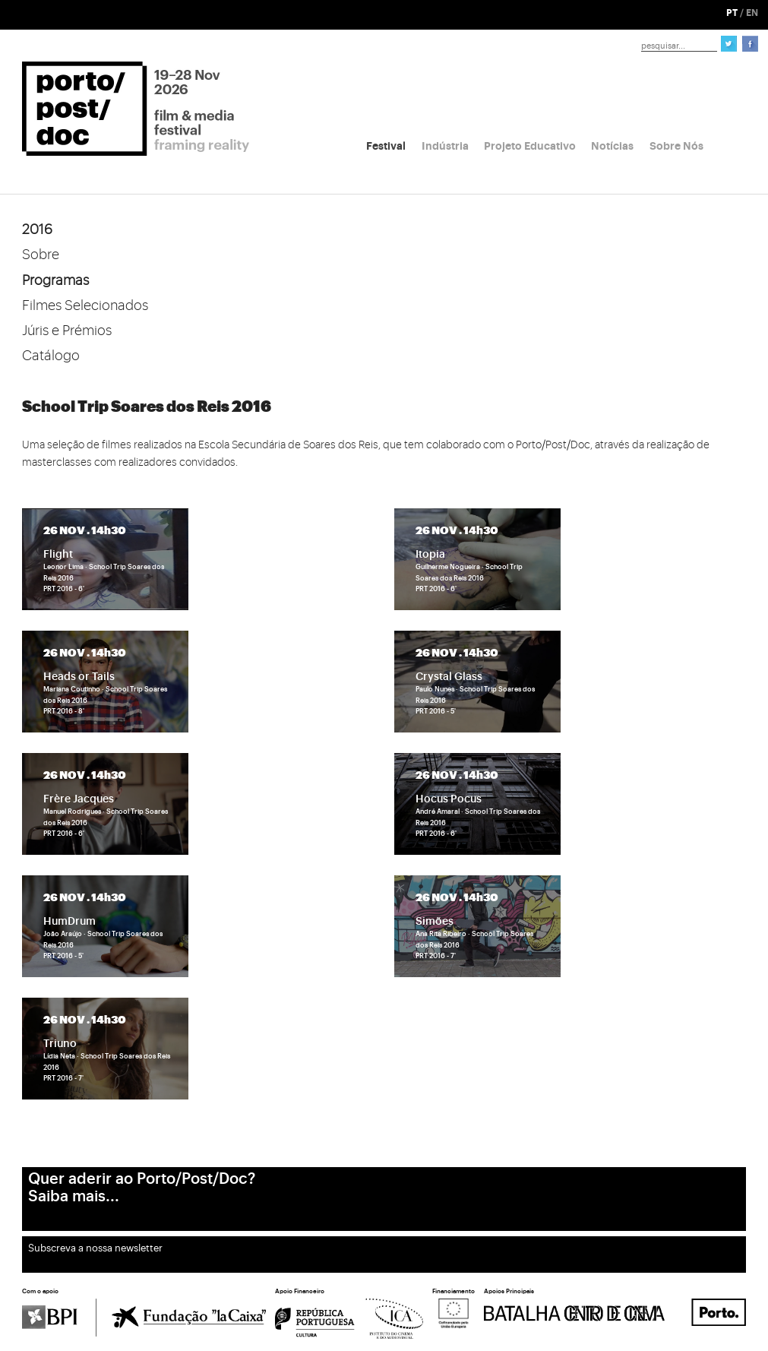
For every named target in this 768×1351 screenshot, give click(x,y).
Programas (55, 280)
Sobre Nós (676, 146)
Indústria (445, 146)
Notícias (612, 146)
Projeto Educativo (530, 146)
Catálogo (51, 355)
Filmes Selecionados (85, 305)
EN (752, 12)
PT (732, 12)
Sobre (40, 254)
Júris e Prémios (67, 330)
